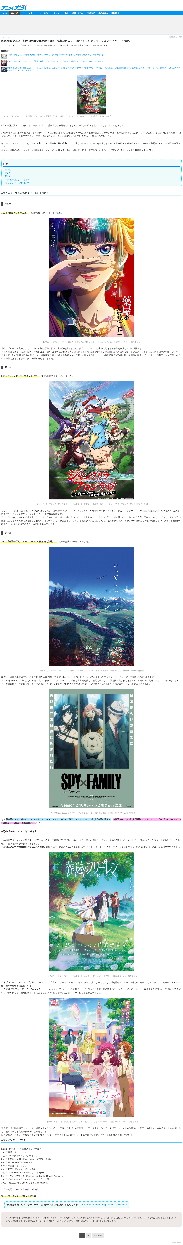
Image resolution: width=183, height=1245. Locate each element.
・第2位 (7, 173)
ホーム (4, 13)
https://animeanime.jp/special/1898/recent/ (106, 1205)
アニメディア (91, 13)
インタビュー (45, 13)
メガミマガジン (103, 13)
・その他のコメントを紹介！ (17, 180)
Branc (115, 13)
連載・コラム (77, 13)
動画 (66, 13)
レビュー (57, 13)
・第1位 (7, 169)
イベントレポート (29, 13)
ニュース (14, 13)
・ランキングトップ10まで (16, 183)
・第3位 (7, 176)
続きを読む (98, 1235)
